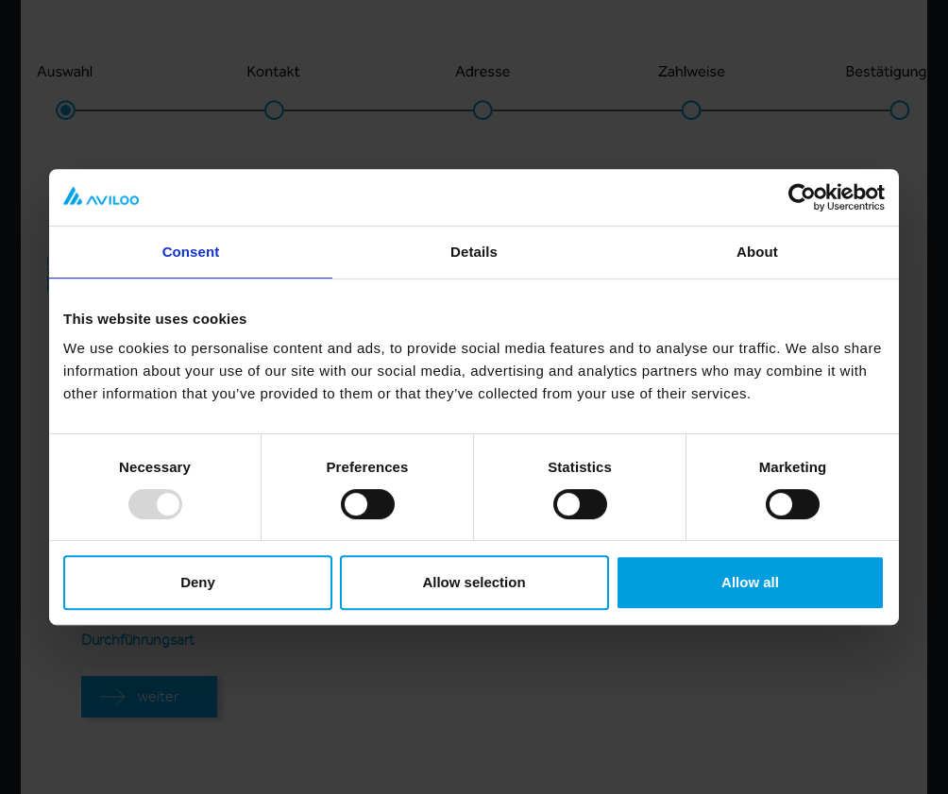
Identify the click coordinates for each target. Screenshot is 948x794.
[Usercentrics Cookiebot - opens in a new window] (802, 197)
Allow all (750, 582)
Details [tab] (474, 252)
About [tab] (757, 252)
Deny (197, 582)
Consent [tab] (191, 252)
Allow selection (473, 582)
